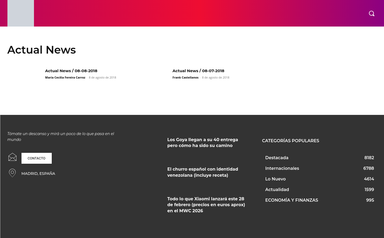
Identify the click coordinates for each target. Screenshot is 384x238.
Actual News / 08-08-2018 (73, 70)
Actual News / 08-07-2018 (200, 70)
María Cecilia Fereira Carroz (65, 77)
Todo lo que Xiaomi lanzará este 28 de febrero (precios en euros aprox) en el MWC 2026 (206, 204)
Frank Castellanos (185, 77)
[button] (371, 13)
